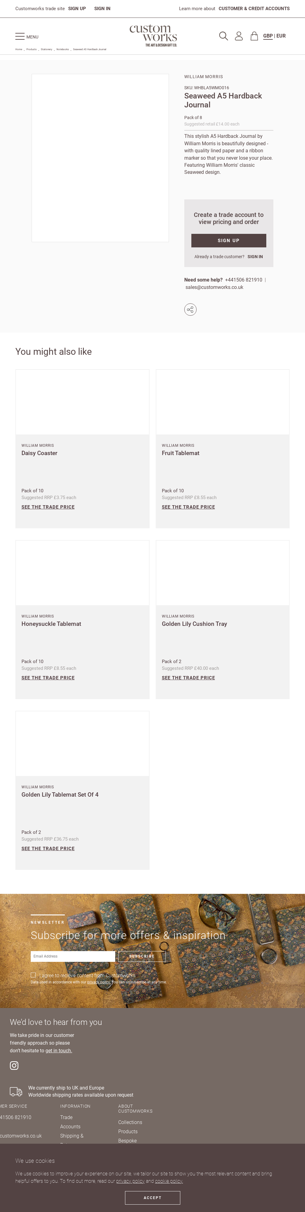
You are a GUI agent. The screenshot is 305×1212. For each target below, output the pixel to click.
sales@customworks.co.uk (214, 287)
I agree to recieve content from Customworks (87, 975)
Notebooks (63, 49)
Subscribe (142, 956)
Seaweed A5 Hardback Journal (89, 49)
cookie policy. (169, 1181)
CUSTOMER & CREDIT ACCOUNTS (254, 8)
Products (31, 49)
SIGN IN (102, 8)
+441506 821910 (243, 280)
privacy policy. (99, 982)
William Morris (203, 76)
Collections (130, 1122)
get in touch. (58, 1051)
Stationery (46, 49)
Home (18, 49)
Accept (153, 1198)
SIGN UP (77, 8)
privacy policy (130, 1181)
